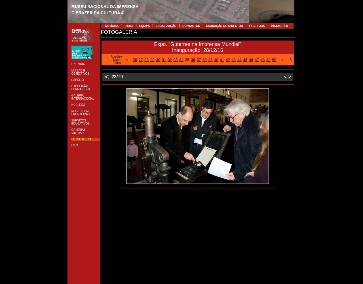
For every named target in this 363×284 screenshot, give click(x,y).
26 (135, 60)
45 (245, 60)
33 (176, 60)
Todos (117, 62)
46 (251, 60)
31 (164, 60)
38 (204, 60)
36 (193, 60)
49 (268, 60)
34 (181, 60)
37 (199, 60)
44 (239, 60)
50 (274, 60)
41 (222, 60)
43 (234, 60)
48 (263, 60)
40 (216, 60)
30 (158, 60)
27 (141, 60)
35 (187, 60)
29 (152, 60)
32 (170, 60)
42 (228, 60)
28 (147, 60)
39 (210, 60)
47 (257, 60)
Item (116, 59)
